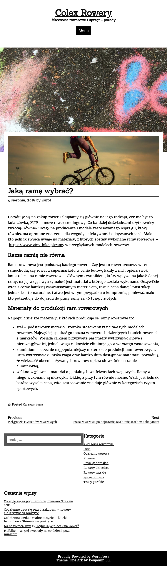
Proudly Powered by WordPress (83, 556)
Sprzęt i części (35, 404)
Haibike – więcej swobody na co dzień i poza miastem (37, 532)
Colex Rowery (83, 12)
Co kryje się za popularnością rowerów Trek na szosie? (38, 503)
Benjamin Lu (99, 560)
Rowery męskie (95, 472)
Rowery (89, 458)
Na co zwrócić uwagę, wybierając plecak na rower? (41, 526)
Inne (87, 449)
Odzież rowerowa (96, 453)
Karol (46, 200)
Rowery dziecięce (96, 468)
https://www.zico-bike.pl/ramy (36, 245)
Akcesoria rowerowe (99, 444)
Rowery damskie (96, 463)
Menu (84, 30)
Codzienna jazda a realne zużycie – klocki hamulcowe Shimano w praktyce (35, 519)
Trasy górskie (94, 482)
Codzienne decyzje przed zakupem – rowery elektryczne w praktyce (37, 511)
